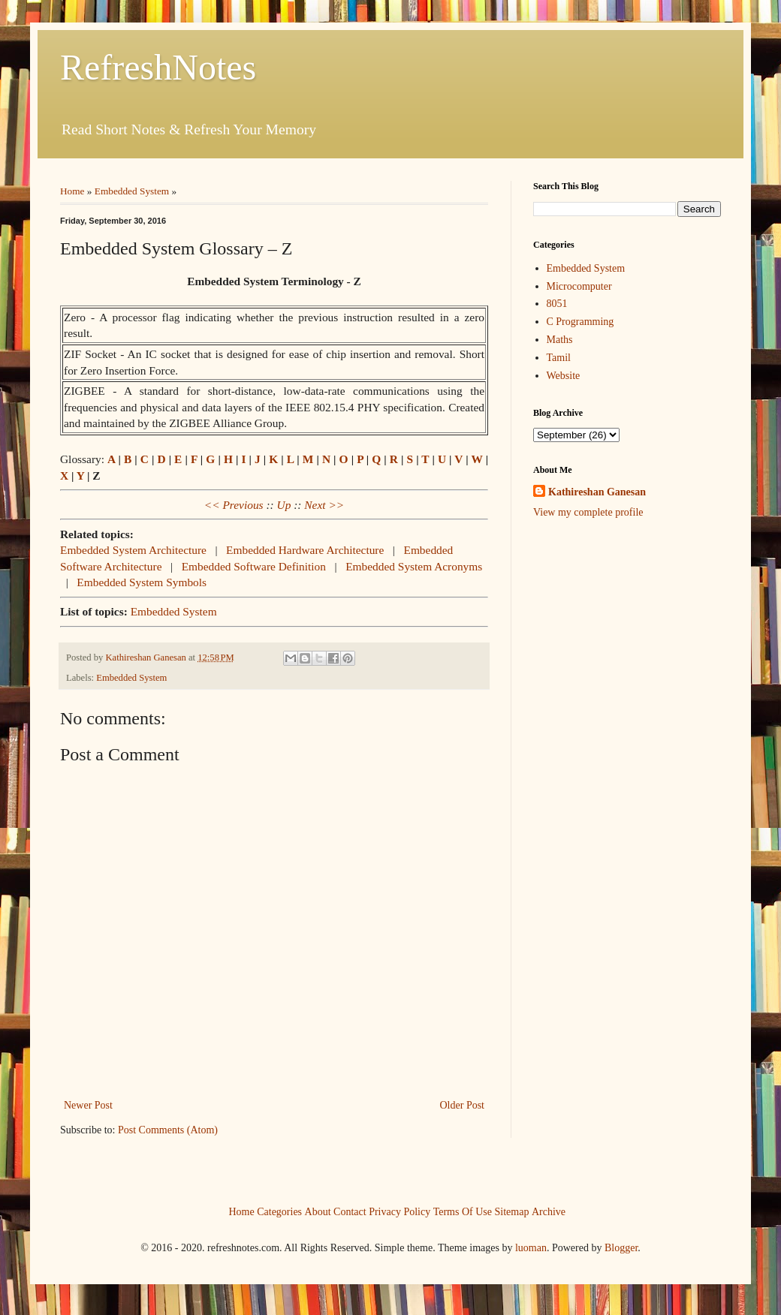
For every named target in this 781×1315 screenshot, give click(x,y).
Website (563, 375)
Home (72, 191)
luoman (531, 1247)
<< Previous (234, 504)
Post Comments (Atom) (168, 1130)
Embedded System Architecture (133, 549)
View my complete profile (588, 512)
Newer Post (88, 1105)
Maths (560, 339)
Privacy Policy (399, 1211)
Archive (548, 1211)
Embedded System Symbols (142, 582)
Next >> (324, 504)
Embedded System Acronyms (413, 566)
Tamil (559, 357)
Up (284, 504)
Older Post (462, 1105)
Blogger (621, 1247)
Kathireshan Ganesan (597, 492)
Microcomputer (579, 286)
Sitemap (512, 1211)
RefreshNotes (158, 67)
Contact (349, 1211)
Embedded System (132, 191)
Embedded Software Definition (254, 566)
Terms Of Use (462, 1211)
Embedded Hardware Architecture (305, 549)
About (318, 1211)
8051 (557, 303)
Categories (279, 1211)
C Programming (580, 321)
